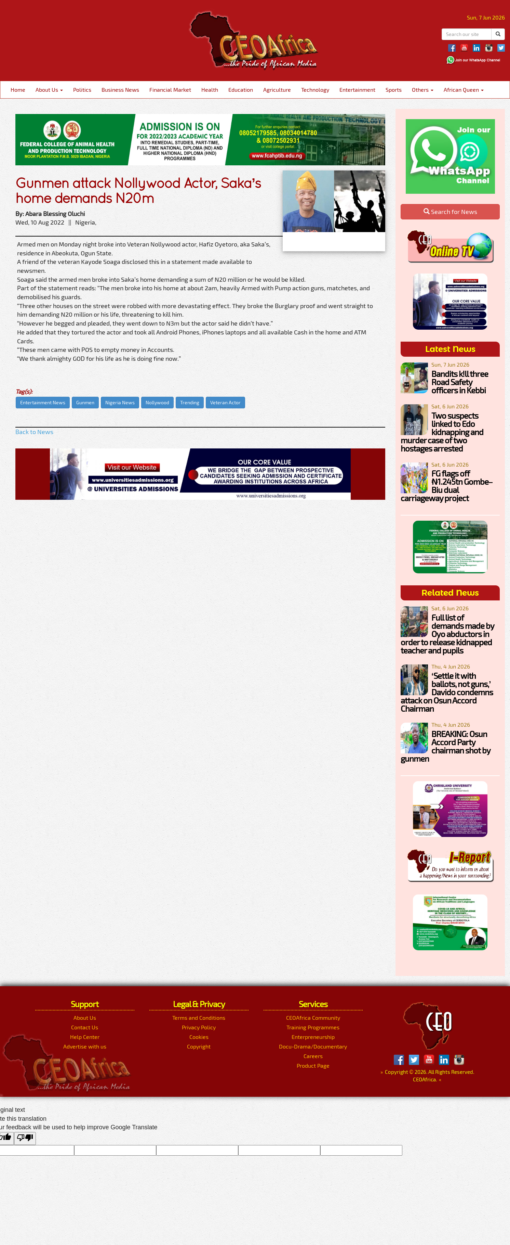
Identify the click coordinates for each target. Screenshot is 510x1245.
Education (240, 89)
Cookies (199, 1036)
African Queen (464, 89)
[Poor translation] (25, 1138)
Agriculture (277, 89)
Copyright (199, 1046)
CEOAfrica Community (313, 1017)
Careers (313, 1056)
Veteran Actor (225, 402)
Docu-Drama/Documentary (313, 1046)
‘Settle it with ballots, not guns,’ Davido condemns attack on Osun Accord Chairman (447, 692)
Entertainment (357, 89)
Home (18, 89)
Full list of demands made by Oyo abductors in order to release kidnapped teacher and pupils (447, 633)
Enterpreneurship (313, 1036)
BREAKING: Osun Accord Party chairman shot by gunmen (445, 746)
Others (422, 89)
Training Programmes (312, 1027)
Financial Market (170, 89)
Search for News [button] (450, 211)
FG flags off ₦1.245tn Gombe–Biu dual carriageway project (447, 485)
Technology (315, 89)
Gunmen (85, 402)
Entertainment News (42, 402)
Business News (120, 89)
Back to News (34, 431)
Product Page (313, 1065)
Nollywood (157, 402)
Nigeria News (120, 402)
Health (209, 89)
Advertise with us (84, 1046)
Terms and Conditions (198, 1017)
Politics (82, 89)
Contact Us (84, 1027)
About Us (49, 89)
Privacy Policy (199, 1027)
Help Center (84, 1036)
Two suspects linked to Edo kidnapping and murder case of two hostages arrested (442, 431)
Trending (189, 402)
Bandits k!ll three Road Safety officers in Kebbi (459, 382)
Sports (394, 89)
